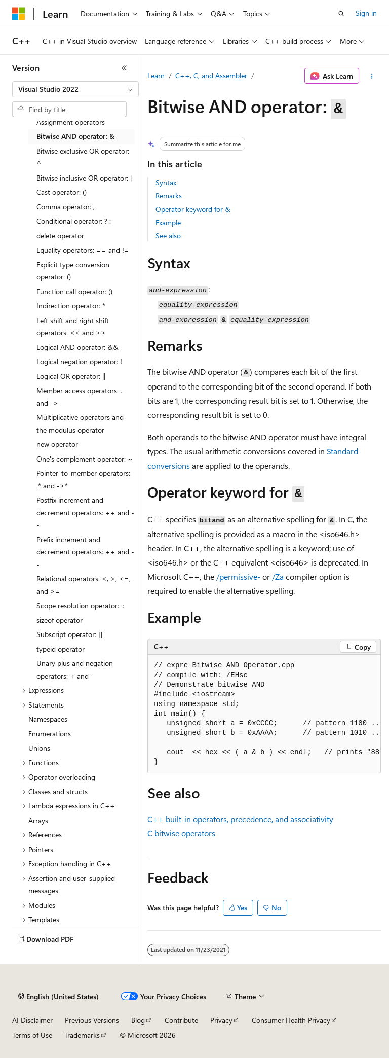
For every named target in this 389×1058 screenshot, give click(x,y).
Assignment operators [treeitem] (70, 122)
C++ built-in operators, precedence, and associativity (240, 819)
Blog (138, 1020)
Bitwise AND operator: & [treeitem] (75, 136)
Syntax (165, 182)
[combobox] (75, 89)
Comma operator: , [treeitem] (65, 206)
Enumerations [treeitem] (49, 733)
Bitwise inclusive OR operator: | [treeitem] (84, 178)
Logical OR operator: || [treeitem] (70, 376)
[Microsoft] (18, 13)
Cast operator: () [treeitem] (61, 192)
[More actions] (372, 76)
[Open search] (341, 14)
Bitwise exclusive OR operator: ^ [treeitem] (82, 157)
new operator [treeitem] (57, 444)
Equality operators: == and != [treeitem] (82, 250)
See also (168, 235)
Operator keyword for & (192, 209)
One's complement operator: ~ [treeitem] (84, 459)
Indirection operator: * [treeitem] (70, 305)
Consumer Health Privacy (291, 1020)
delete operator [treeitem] (60, 235)
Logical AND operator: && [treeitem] (77, 347)
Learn (156, 75)
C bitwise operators (181, 833)
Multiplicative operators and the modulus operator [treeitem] (80, 423)
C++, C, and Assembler (211, 75)
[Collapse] (124, 68)
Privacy (221, 1020)
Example (168, 222)
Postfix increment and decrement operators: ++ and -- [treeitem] (85, 512)
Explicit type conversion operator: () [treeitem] (72, 271)
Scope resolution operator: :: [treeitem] (80, 605)
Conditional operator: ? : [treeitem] (73, 221)
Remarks (168, 195)
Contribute (181, 1020)
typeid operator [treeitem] (60, 649)
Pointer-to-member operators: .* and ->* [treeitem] (83, 479)
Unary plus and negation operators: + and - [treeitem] (74, 669)
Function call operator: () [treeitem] (74, 291)
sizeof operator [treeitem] (59, 620)
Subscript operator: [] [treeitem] (69, 634)
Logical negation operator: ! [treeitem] (79, 361)
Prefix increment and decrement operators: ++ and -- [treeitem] (85, 552)
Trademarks (82, 1035)
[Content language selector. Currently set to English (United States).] (58, 997)
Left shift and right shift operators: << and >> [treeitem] (72, 326)
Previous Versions (92, 1020)
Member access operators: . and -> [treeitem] (79, 396)
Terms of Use (32, 1035)
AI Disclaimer (32, 1020)
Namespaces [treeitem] (47, 719)
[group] (264, 714)
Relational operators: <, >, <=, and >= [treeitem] (83, 585)
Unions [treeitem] (39, 748)
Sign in (366, 13)
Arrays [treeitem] (38, 820)
